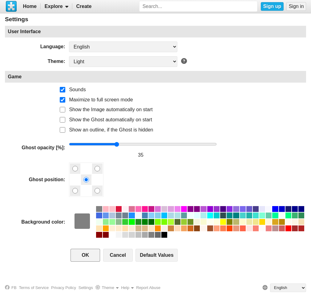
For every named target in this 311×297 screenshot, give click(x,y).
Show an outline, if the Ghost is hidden (111, 129)
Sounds (77, 89)
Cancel (118, 255)
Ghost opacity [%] (42, 147)
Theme (56, 61)
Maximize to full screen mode (101, 99)
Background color (42, 222)
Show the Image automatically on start (110, 109)
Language (52, 46)
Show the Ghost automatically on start (110, 119)
